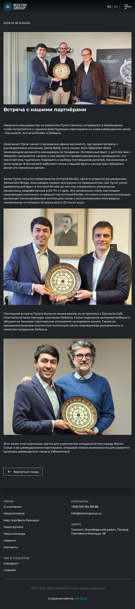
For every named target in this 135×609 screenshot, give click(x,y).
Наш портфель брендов (21, 520)
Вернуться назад (23, 472)
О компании (13, 506)
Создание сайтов (67, 598)
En (116, 6)
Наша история (14, 513)
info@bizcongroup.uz (86, 513)
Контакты (11, 547)
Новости (10, 540)
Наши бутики (13, 527)
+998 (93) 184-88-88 (84, 506)
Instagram (11, 563)
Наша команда (14, 533)
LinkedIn (10, 570)
